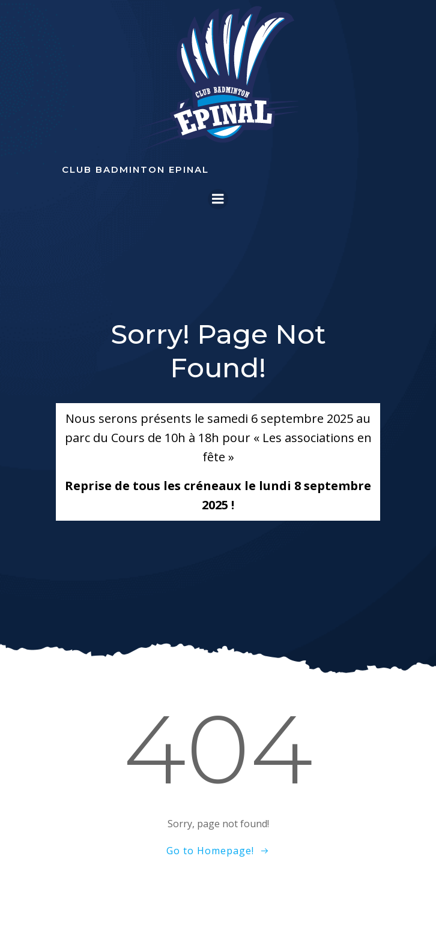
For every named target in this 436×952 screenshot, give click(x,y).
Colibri (218, 922)
